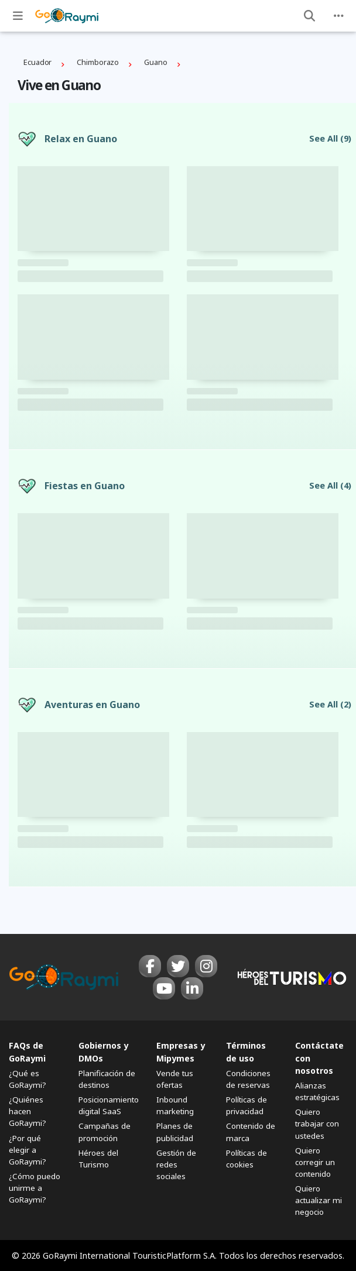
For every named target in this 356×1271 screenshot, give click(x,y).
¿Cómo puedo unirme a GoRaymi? (34, 1188)
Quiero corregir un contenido (315, 1162)
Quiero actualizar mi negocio (318, 1200)
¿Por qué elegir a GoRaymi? (27, 1150)
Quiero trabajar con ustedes (317, 1124)
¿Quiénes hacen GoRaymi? (27, 1111)
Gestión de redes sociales (176, 1164)
